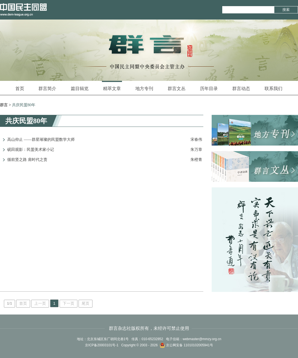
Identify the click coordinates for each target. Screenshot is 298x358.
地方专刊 (144, 88)
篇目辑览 (80, 88)
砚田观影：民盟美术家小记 (30, 149)
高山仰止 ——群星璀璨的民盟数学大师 (41, 139)
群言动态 (241, 88)
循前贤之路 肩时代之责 (27, 160)
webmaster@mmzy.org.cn (202, 339)
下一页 (68, 303)
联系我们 (273, 88)
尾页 (85, 303)
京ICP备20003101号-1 (101, 345)
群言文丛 (176, 88)
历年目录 (209, 88)
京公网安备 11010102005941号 (186, 345)
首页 (19, 88)
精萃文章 (112, 86)
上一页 (40, 303)
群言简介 (47, 88)
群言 (4, 105)
